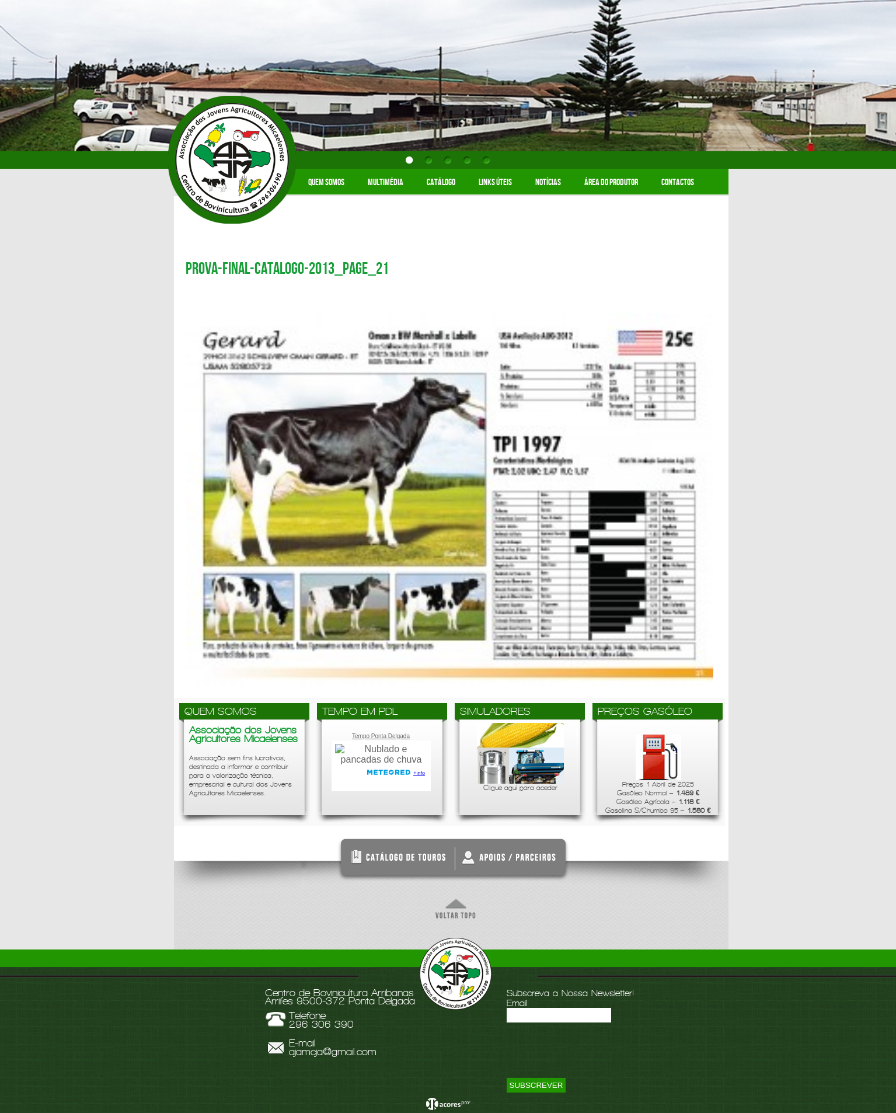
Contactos (677, 182)
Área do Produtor (611, 182)
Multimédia (385, 182)
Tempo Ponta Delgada (381, 736)
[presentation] (595, 1055)
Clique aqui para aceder (520, 757)
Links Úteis (495, 182)
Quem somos (326, 182)
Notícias (548, 182)
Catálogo (441, 182)
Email (517, 1003)
